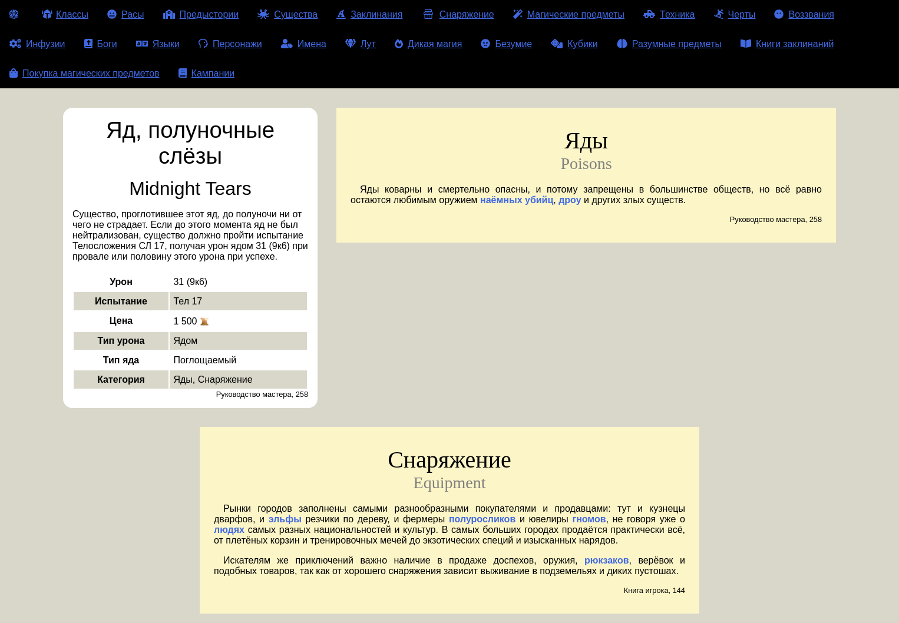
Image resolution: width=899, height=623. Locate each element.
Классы (65, 14)
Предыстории (201, 14)
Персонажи (230, 44)
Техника (669, 14)
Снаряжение (457, 14)
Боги (100, 44)
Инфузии (37, 44)
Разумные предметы (669, 44)
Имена (303, 44)
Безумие (506, 44)
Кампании (207, 73)
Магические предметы (568, 14)
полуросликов (482, 519)
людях (229, 530)
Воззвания (804, 14)
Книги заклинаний (787, 44)
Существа (287, 14)
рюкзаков (606, 560)
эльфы (285, 519)
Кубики (574, 44)
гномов (589, 519)
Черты (735, 14)
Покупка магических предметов (84, 73)
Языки (158, 44)
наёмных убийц (516, 200)
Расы (125, 14)
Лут (360, 44)
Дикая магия (428, 44)
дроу (569, 200)
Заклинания (369, 14)
